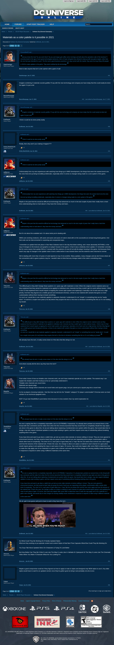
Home (7, 24)
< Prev (12, 45)
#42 (83, 99)
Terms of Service (56, 601)
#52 (109, 460)
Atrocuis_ (7, 554)
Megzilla (6, 391)
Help (52, 24)
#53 (86, 533)
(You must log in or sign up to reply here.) (99, 591)
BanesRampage (9, 96)
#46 (86, 210)
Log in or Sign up (68, 1)
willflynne (7, 172)
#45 (109, 181)
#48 (109, 309)
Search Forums (7, 28)
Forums (18, 24)
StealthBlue (7, 426)
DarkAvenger (8, 64)
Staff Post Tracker (36, 24)
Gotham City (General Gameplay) (20, 42)
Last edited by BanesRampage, (97, 99)
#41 (109, 75)
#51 (87, 406)
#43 (109, 126)
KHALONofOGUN (9, 147)
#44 (109, 151)
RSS (92, 601)
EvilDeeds (38, 42)
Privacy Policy (46, 601)
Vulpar (6, 581)
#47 (109, 265)
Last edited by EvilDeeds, (99, 210)
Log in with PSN (105, 1)
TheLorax (7, 286)
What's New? (19, 28)
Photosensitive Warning (69, 601)
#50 (109, 371)
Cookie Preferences (83, 601)
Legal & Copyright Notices (33, 601)
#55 (109, 585)
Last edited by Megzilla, (100, 406)
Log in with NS (93, 1)
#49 (86, 346)
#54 (109, 561)
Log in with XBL (81, 1)
